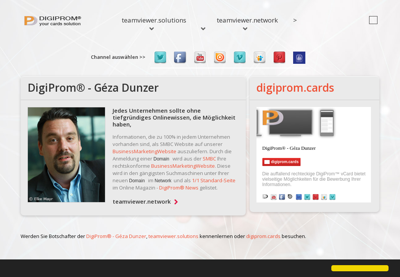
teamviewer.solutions (154, 23)
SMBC (209, 158)
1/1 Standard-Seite (213, 180)
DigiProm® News (178, 187)
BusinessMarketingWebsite (144, 151)
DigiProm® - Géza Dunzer (116, 236)
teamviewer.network (247, 23)
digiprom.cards (295, 87)
